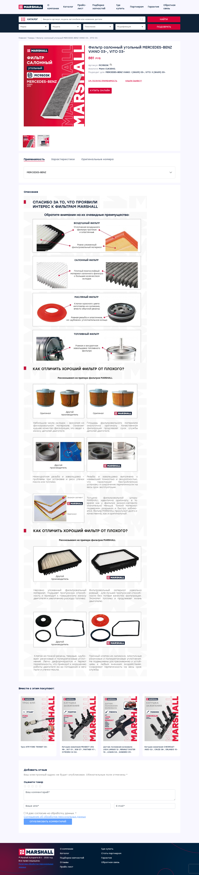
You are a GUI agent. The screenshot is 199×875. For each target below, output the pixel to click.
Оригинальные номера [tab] (97, 159)
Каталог (68, 6)
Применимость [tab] (34, 159)
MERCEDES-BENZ (36, 172)
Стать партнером (111, 853)
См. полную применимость (102, 81)
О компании (53, 7)
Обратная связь (169, 7)
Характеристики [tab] (63, 159)
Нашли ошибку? (133, 81)
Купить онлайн (100, 90)
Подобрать (164, 27)
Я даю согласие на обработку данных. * (51, 813)
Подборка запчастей (98, 7)
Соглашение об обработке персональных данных (55, 816)
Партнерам (137, 6)
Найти (164, 19)
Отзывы (64, 862)
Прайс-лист (81, 7)
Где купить (120, 7)
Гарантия (153, 6)
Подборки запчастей (72, 858)
